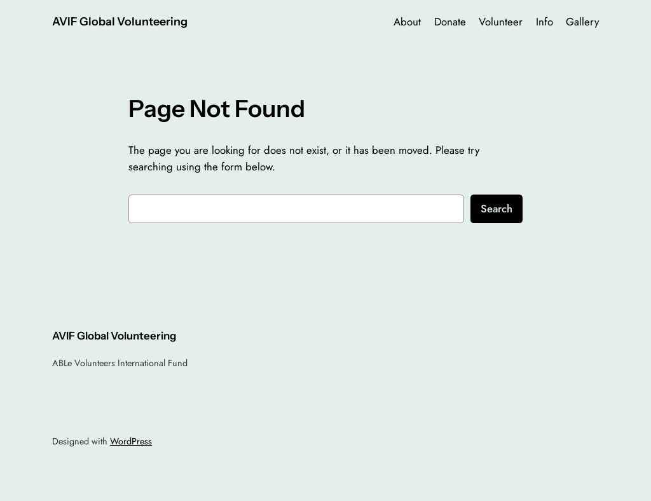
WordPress (131, 441)
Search (496, 208)
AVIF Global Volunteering (120, 21)
